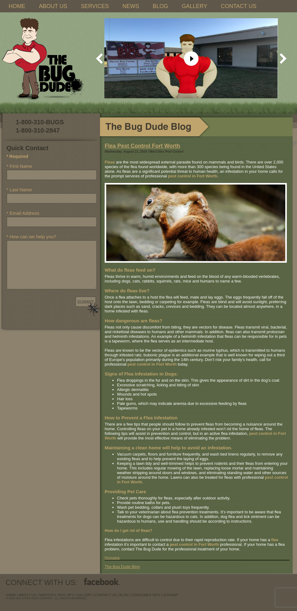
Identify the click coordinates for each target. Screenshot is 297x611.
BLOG (160, 6)
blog (124, 595)
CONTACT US (238, 6)
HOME (17, 6)
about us (27, 595)
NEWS (130, 6)
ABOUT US (53, 6)
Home (11, 595)
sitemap (170, 595)
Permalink (112, 558)
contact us (106, 595)
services (47, 595)
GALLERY (194, 6)
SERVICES (95, 6)
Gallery (84, 595)
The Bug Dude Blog (122, 566)
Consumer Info (146, 595)
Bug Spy (66, 595)
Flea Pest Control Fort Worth (142, 146)
